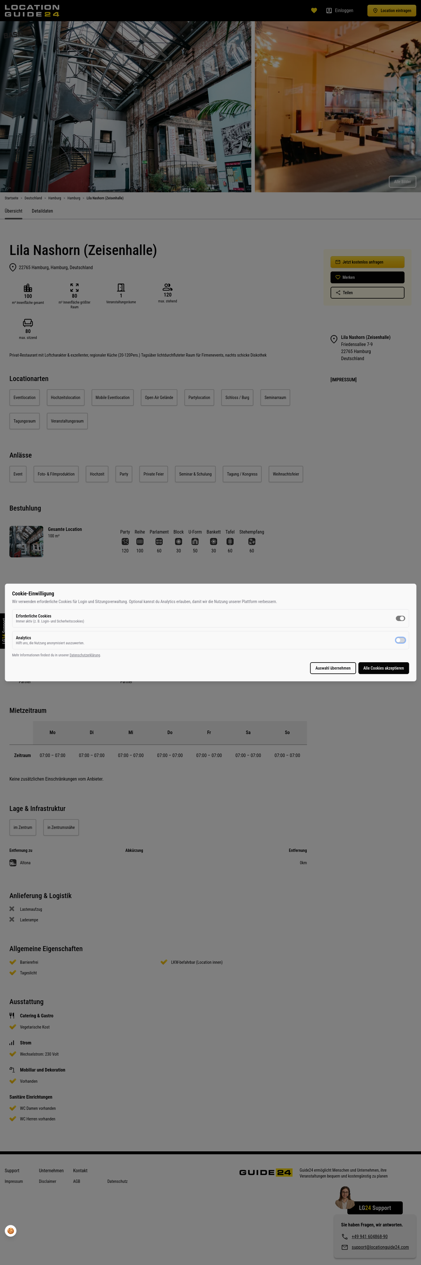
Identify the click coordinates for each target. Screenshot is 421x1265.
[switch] (270, 621)
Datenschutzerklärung (215, 658)
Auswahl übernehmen (202, 671)
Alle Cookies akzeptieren (253, 671)
